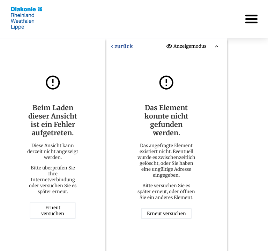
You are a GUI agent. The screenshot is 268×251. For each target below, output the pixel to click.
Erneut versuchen (52, 210)
